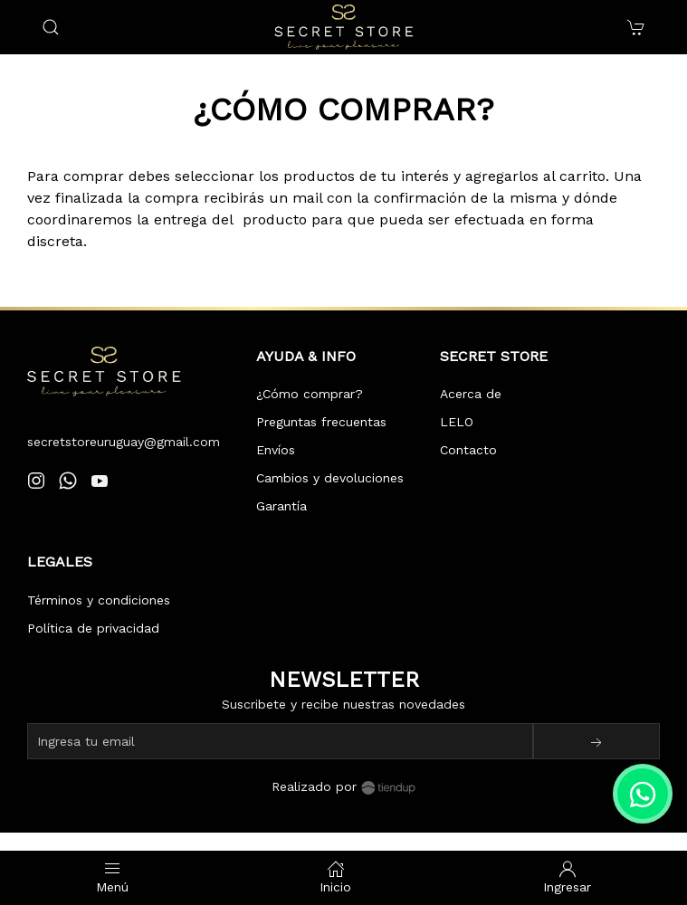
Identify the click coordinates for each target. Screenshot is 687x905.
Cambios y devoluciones (330, 478)
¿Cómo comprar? (309, 393)
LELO (456, 421)
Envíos (275, 450)
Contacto (468, 450)
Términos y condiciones (98, 600)
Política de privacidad (93, 628)
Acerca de (470, 393)
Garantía (281, 506)
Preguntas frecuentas (321, 421)
